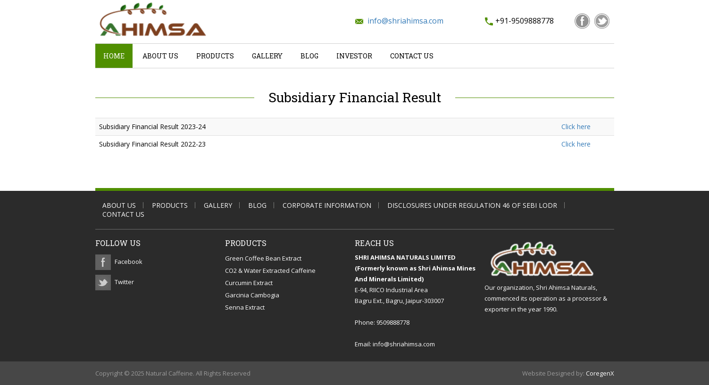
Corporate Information (327, 205)
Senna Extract (245, 307)
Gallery (267, 55)
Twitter (124, 282)
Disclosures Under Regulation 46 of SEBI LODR (472, 205)
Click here (576, 126)
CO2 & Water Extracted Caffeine (270, 270)
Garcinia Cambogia (252, 295)
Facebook (128, 261)
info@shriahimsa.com (405, 21)
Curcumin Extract (249, 283)
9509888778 (392, 322)
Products (215, 55)
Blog (309, 55)
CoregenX (600, 373)
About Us (160, 55)
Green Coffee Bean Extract (263, 258)
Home (114, 55)
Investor (354, 55)
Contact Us (412, 55)
